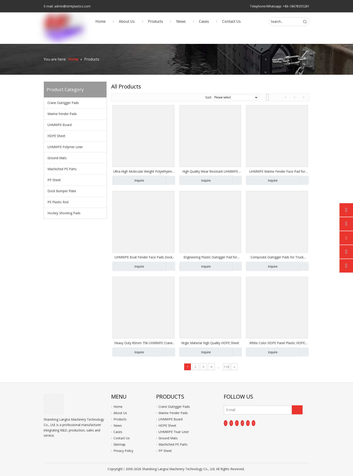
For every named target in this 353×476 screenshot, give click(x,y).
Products (120, 419)
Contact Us (121, 438)
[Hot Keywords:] (305, 22)
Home (117, 406)
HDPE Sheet (56, 136)
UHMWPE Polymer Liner (65, 147)
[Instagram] (248, 423)
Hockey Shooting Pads (64, 213)
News (117, 425)
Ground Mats (57, 158)
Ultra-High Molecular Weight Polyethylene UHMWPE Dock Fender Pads (143, 171)
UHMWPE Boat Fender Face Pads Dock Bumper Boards (143, 257)
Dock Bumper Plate (62, 191)
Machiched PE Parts (62, 169)
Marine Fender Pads (62, 114)
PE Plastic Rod (58, 202)
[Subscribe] (297, 409)
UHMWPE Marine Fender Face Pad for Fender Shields (277, 171)
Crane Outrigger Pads (63, 103)
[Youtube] (242, 423)
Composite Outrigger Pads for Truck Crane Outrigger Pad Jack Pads (277, 257)
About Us (120, 413)
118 (226, 367)
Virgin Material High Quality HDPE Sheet (210, 343)
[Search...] (285, 22)
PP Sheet (54, 180)
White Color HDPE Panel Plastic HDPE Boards (277, 343)
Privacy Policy (123, 451)
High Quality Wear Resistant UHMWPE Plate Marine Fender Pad (210, 171)
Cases (117, 432)
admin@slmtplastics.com (72, 6)
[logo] (54, 404)
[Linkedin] (231, 423)
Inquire (128, 180)
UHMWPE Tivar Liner (173, 432)
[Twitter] (237, 423)
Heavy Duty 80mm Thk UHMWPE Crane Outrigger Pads (143, 343)
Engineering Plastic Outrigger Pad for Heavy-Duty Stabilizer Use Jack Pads (210, 257)
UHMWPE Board (60, 125)
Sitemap (119, 444)
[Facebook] (225, 423)
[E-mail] (241, 410)
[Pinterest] (253, 423)
